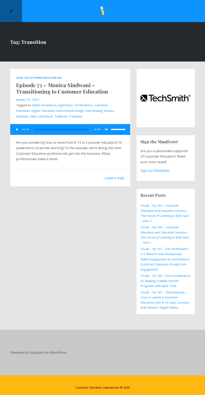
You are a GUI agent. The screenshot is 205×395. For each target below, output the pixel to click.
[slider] (61, 129)
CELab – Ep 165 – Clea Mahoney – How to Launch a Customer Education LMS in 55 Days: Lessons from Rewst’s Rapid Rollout (165, 300)
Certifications (83, 105)
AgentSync (65, 105)
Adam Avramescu (44, 105)
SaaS (33, 116)
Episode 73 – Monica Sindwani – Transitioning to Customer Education (62, 88)
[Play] (17, 129)
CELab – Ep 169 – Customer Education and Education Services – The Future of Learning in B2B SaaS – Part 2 (165, 213)
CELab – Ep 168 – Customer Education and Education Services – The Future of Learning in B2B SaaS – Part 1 (165, 234)
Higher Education (43, 111)
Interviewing (93, 111)
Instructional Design (70, 111)
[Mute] (107, 129)
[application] (70, 129)
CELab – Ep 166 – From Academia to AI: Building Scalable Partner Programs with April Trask (166, 281)
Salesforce (45, 116)
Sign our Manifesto (155, 170)
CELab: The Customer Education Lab (38, 77)
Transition (75, 116)
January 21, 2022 (27, 99)
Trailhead (60, 116)
